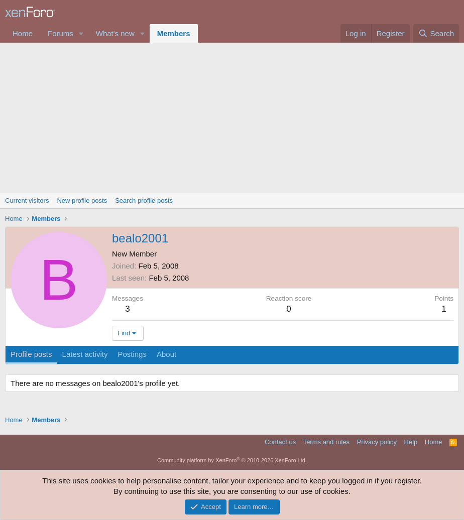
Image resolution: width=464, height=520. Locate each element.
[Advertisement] (232, 118)
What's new (115, 33)
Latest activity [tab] (85, 354)
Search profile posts (144, 200)
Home (23, 33)
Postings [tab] (132, 354)
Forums (60, 33)
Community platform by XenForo (232, 460)
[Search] (436, 33)
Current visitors (27, 200)
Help (411, 442)
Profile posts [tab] (31, 354)
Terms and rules (326, 442)
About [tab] (166, 354)
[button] (81, 33)
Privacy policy (377, 442)
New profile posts (82, 200)
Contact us (280, 442)
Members (173, 33)
